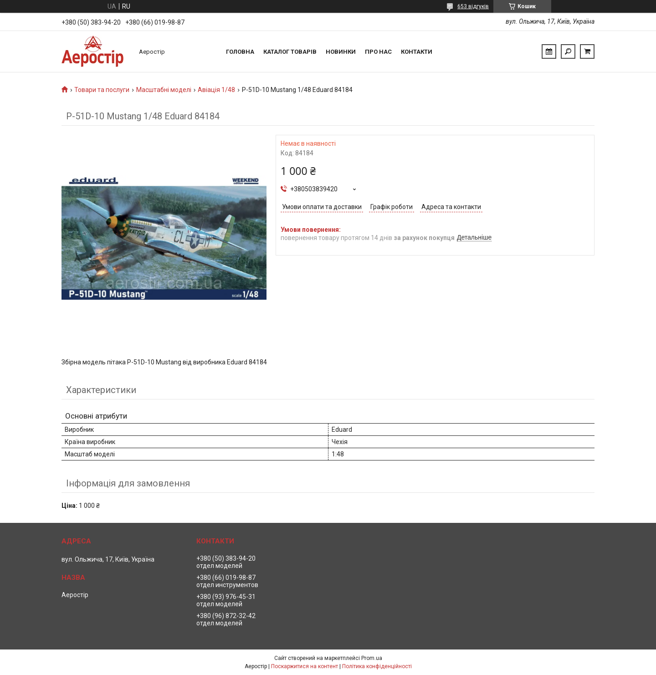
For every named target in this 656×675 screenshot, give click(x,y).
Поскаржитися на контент (304, 666)
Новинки (341, 51)
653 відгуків (473, 6)
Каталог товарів (290, 51)
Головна (240, 51)
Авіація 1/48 (216, 89)
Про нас (378, 51)
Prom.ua (371, 658)
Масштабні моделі (163, 89)
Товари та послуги (101, 89)
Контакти (416, 51)
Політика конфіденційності (377, 666)
